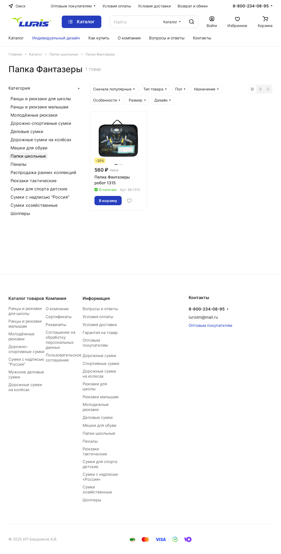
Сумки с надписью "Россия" (40, 197)
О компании (57, 308)
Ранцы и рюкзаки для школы (41, 98)
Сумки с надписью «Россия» (100, 477)
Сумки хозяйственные (34, 205)
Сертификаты (59, 316)
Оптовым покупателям (95, 343)
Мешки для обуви (29, 147)
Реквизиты (56, 324)
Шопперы (20, 213)
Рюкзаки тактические (33, 180)
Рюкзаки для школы (95, 386)
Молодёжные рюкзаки (34, 115)
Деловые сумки (27, 131)
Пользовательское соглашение (64, 357)
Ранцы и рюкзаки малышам (39, 106)
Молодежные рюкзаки (96, 407)
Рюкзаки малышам (100, 396)
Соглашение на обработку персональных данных (60, 340)
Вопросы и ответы (100, 308)
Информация (96, 298)
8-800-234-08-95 (251, 6)
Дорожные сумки (99, 355)
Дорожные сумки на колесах (99, 374)
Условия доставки (100, 324)
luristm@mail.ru (203, 317)
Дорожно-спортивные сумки (41, 123)
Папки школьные (28, 156)
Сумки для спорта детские (39, 188)
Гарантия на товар (100, 332)
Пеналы (18, 164)
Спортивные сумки (101, 363)
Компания (56, 298)
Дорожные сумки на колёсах (41, 139)
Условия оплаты (98, 316)
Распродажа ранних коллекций (43, 172)
